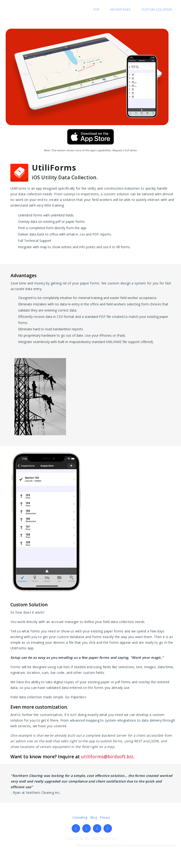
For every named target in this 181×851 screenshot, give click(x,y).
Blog (93, 817)
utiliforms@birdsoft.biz (107, 757)
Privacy (105, 817)
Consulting (80, 817)
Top (96, 9)
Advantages (120, 9)
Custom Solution (156, 9)
